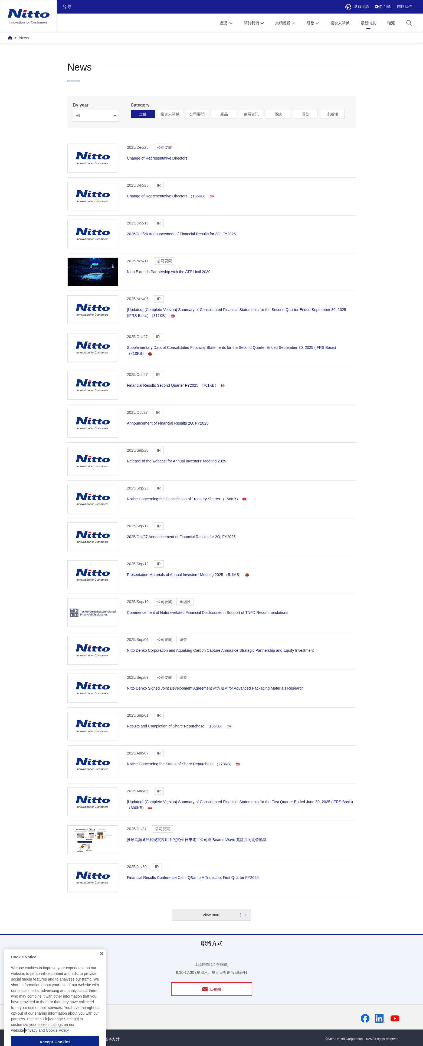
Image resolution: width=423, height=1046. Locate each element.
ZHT (378, 6)
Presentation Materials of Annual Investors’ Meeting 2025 (188, 574)
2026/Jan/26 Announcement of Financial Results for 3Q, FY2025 (181, 234)
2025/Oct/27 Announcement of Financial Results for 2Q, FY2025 (181, 537)
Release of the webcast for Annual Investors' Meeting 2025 (176, 461)
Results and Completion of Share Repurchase (179, 726)
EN (389, 6)
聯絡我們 (404, 6)
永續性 (332, 114)
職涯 (391, 23)
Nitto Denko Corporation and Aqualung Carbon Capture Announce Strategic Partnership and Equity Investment (220, 650)
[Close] (102, 975)
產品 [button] (224, 23)
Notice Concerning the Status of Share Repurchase (183, 764)
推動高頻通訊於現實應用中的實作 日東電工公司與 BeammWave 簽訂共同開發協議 (197, 840)
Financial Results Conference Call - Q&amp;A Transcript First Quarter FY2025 (193, 877)
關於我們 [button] (251, 23)
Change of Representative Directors (157, 158)
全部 (143, 114)
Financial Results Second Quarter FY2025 (175, 385)
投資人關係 (339, 23)
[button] (409, 22)
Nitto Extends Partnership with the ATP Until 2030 (169, 272)
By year (80, 105)
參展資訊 (251, 114)
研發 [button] (310, 23)
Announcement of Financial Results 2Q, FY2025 (167, 423)
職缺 (278, 114)
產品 (224, 114)
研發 (305, 114)
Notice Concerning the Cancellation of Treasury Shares (186, 499)
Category (140, 105)
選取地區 (357, 6)
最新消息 (368, 23)
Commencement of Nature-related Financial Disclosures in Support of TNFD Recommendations (207, 612)
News (24, 38)
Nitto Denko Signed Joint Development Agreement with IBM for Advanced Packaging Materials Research (215, 688)
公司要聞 (197, 114)
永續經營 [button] (282, 23)
